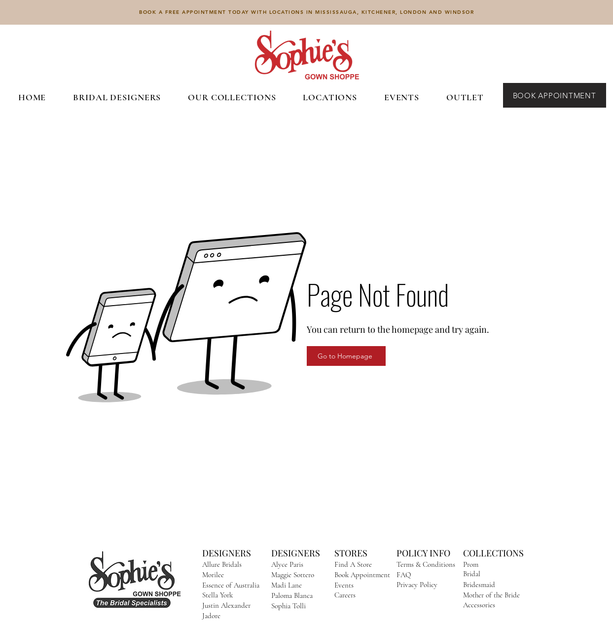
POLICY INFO (423, 553)
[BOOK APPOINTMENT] (554, 95)
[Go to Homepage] (346, 356)
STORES (350, 553)
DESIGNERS (226, 553)
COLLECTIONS (493, 553)
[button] (232, 97)
